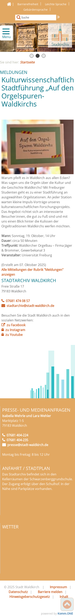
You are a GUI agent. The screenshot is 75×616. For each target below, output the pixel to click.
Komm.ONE (65, 613)
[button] (4, 31)
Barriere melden (50, 592)
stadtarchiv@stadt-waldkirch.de (30, 305)
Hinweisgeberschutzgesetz (29, 596)
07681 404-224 (17, 435)
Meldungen (13, 72)
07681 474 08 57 (18, 301)
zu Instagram (15, 330)
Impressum (58, 587)
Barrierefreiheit (27, 4)
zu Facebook (16, 325)
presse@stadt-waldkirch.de (27, 445)
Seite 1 (32, 56)
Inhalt (64, 596)
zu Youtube (14, 334)
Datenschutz (18, 592)
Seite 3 (44, 56)
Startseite (27, 62)
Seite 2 (38, 56)
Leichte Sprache (55, 4)
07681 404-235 (17, 440)
